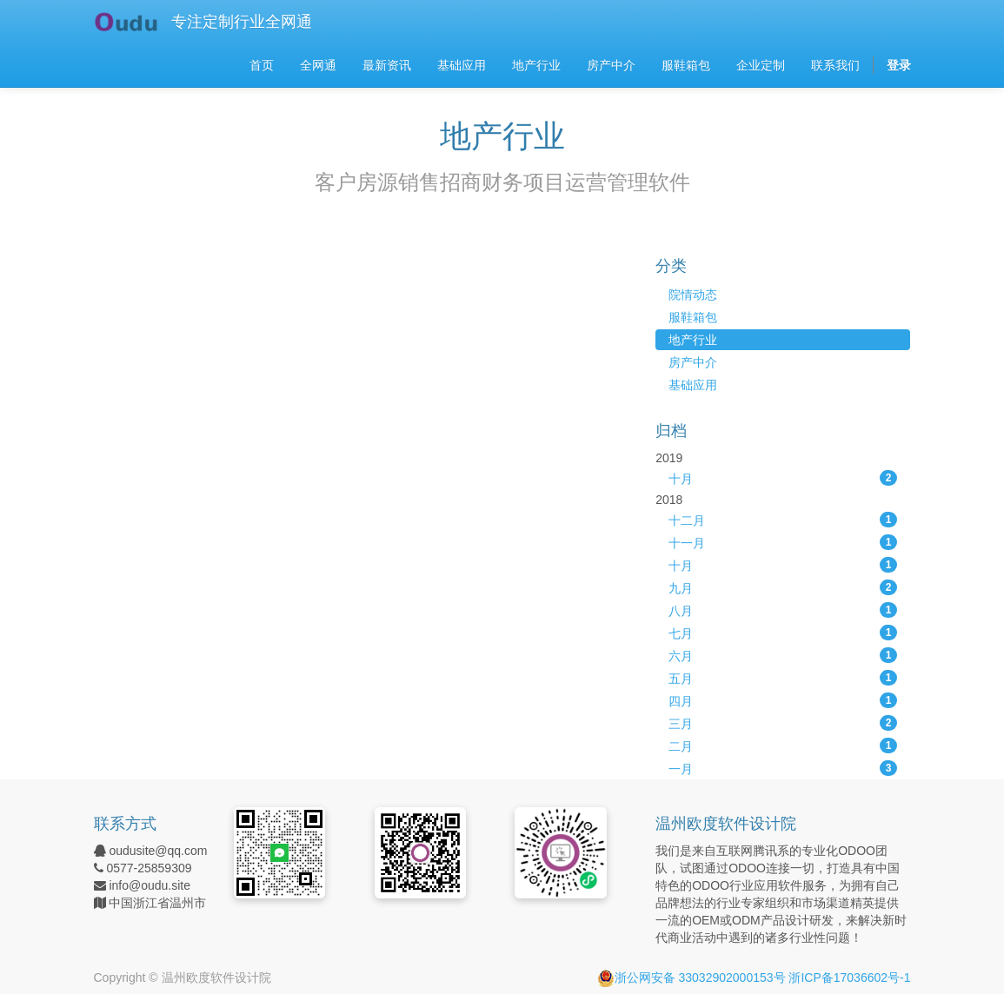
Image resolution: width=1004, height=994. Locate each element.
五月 (782, 678)
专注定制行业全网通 (241, 21)
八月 (782, 610)
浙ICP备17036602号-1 (849, 977)
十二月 (782, 519)
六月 (782, 655)
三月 (782, 723)
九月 (782, 587)
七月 (782, 632)
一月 (782, 768)
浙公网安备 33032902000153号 (691, 977)
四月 (782, 700)
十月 (782, 478)
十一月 (782, 542)
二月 (782, 745)
